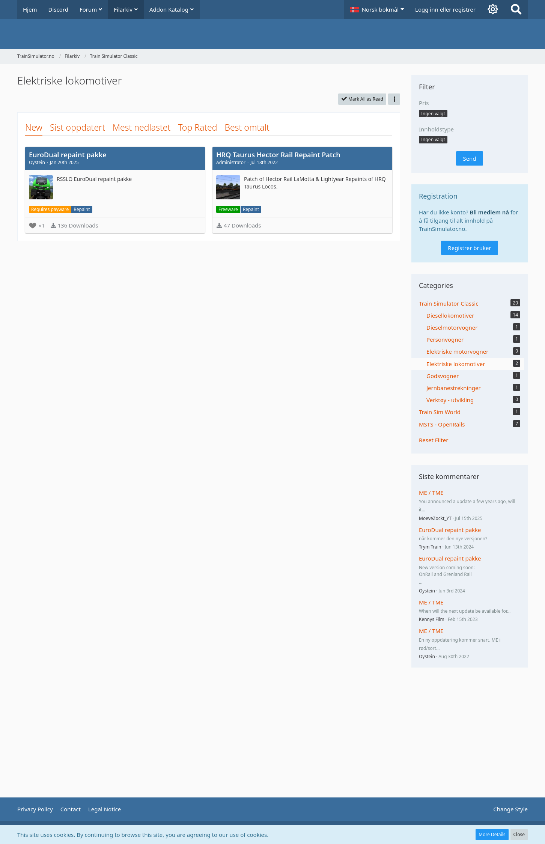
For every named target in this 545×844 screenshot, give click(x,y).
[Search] (516, 9)
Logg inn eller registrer (445, 9)
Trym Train (430, 547)
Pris (424, 103)
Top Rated (197, 127)
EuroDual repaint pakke (450, 530)
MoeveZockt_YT (435, 518)
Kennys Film (431, 619)
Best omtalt (247, 127)
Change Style (510, 809)
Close (519, 834)
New (33, 127)
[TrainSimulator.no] (272, 34)
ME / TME (431, 492)
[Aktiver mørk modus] (492, 9)
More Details (492, 834)
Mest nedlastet (141, 127)
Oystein (427, 591)
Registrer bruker (469, 248)
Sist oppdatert (77, 127)
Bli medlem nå (489, 212)
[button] (377, 9)
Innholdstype (436, 129)
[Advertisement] (208, 265)
